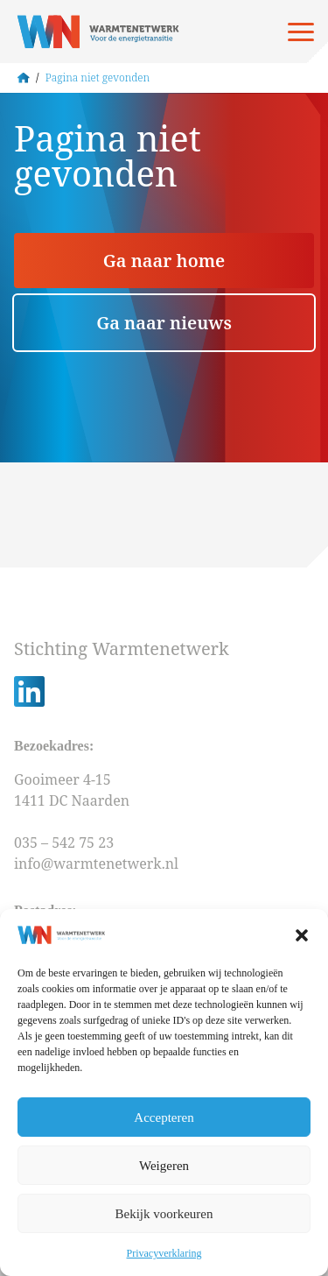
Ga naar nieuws (164, 323)
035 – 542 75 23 (65, 842)
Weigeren (164, 1166)
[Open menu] (301, 31)
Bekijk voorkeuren (164, 1214)
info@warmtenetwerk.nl (96, 863)
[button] (302, 935)
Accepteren (163, 1117)
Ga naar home (164, 260)
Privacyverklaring (164, 1253)
